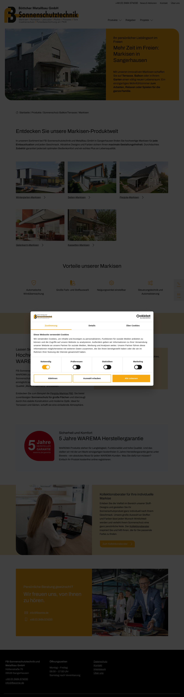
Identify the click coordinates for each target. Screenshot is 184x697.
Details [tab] (92, 326)
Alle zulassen (131, 378)
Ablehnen (52, 378)
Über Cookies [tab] (133, 326)
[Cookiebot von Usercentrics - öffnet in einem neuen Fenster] (138, 317)
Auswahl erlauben (92, 378)
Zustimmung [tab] (51, 326)
